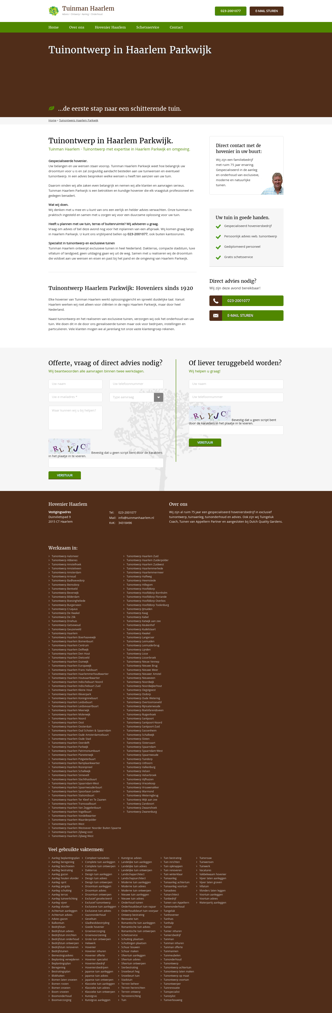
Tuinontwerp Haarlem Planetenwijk (72, 755)
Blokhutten (58, 976)
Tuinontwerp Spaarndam (141, 747)
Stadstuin (126, 980)
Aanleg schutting (62, 891)
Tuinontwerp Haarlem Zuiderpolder (148, 560)
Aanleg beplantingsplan (66, 858)
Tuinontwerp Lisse (137, 654)
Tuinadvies (170, 891)
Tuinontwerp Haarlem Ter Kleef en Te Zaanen (79, 800)
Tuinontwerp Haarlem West (68, 824)
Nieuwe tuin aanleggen (135, 895)
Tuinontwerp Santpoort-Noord (144, 723)
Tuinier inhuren (173, 931)
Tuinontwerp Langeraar (140, 638)
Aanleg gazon (60, 874)
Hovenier (90, 947)
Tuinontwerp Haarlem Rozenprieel (72, 767)
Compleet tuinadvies (97, 858)
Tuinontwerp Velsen (138, 771)
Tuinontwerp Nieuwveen (141, 678)
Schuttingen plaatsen (133, 943)
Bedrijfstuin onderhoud (65, 939)
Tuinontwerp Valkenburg (141, 767)
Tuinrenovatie (172, 988)
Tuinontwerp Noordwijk (140, 682)
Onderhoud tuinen (132, 903)
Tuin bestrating (172, 858)
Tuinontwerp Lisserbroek (141, 658)
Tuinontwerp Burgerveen (66, 605)
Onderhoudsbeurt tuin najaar (138, 907)
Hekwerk (90, 943)
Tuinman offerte (173, 947)
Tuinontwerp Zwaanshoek (142, 808)
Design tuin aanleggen (98, 874)
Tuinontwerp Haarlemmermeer (145, 573)
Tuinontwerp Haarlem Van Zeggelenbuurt (76, 808)
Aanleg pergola (61, 886)
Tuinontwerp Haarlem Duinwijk (70, 662)
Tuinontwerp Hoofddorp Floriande (147, 597)
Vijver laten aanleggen (212, 878)
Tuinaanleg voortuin (175, 886)
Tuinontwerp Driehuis (64, 621)
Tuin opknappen (173, 866)
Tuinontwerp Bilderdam (65, 597)
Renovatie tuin (129, 919)
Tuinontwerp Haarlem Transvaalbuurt (74, 804)
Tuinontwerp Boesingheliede (68, 601)
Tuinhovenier (171, 915)
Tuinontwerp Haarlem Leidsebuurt (72, 702)
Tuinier (168, 927)
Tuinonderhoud (172, 960)
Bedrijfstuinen (60, 951)
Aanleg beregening (63, 862)
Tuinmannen (171, 951)
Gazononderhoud (95, 915)
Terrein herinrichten (133, 988)
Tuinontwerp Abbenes (64, 560)
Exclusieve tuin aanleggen (100, 907)
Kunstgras (91, 996)
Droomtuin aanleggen (98, 886)
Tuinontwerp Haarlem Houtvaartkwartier (76, 678)
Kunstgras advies (131, 858)
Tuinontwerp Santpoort (140, 719)
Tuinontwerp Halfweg (139, 577)
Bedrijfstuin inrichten (64, 935)
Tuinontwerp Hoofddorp (141, 589)
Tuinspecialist (172, 992)
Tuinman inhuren (174, 943)
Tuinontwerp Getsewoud (66, 625)
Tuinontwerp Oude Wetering (143, 698)
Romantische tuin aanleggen (138, 923)
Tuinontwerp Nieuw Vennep (143, 662)
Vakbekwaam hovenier (212, 874)
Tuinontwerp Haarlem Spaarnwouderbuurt (77, 788)
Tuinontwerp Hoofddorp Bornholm (147, 593)
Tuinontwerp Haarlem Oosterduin (71, 727)
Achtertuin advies (62, 915)
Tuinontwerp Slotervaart (141, 743)
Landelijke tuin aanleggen (136, 862)
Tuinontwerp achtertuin (177, 968)
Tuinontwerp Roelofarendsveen (145, 710)
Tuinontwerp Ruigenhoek (141, 715)
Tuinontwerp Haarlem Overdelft (70, 743)
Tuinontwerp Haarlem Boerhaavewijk (74, 638)
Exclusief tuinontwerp (98, 903)
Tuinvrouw (205, 858)
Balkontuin (58, 923)
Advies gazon (60, 919)
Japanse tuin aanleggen (99, 972)
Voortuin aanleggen (211, 895)
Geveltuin (90, 919)
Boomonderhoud (62, 996)
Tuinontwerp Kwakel (138, 634)
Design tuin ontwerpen (98, 882)
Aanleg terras (60, 895)
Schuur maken (129, 951)
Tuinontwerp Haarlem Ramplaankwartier (76, 763)
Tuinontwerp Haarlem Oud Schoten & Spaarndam (81, 731)
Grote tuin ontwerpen (98, 939)
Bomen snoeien (61, 988)
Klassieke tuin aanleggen (100, 984)
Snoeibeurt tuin (130, 976)
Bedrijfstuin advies (63, 931)
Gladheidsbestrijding (97, 923)
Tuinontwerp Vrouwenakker (143, 788)
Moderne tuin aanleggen (136, 882)
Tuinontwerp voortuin (176, 980)
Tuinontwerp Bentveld (64, 589)
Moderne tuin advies (133, 886)
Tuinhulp (169, 923)
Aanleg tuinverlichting (64, 899)
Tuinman (169, 939)
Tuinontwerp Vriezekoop (141, 784)
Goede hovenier (94, 927)
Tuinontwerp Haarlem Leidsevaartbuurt (75, 706)
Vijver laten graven (210, 882)
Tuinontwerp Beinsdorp (65, 585)
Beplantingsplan (61, 964)
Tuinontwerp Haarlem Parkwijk (70, 747)
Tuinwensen (206, 862)
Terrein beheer (130, 984)
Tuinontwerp (171, 964)
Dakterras (91, 870)
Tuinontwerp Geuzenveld (66, 629)
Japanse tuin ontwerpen (99, 980)
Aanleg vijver (59, 903)
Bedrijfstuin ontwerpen (65, 943)
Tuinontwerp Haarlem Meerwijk (70, 710)
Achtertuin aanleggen (64, 911)
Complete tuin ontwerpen (100, 866)
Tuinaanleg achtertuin (177, 882)
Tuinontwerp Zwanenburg (142, 812)
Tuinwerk (204, 866)
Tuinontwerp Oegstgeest (141, 690)
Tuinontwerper (172, 984)
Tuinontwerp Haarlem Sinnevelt (70, 775)
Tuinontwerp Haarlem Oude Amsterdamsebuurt (80, 735)
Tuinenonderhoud (174, 907)
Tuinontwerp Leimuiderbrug (143, 646)
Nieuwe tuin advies (132, 899)
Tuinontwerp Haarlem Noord (69, 719)
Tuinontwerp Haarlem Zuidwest (145, 565)
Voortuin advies (208, 899)
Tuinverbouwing (173, 1000)
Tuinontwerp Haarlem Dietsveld (70, 658)
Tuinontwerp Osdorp (139, 694)
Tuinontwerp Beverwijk (65, 593)
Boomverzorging (61, 1000)
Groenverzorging (95, 931)
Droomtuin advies (95, 891)
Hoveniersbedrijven (96, 968)
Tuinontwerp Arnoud (64, 577)
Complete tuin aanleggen (100, 862)
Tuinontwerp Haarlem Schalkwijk (71, 771)
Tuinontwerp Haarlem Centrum (70, 646)
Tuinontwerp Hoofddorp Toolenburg (148, 605)
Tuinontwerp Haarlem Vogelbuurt (71, 812)
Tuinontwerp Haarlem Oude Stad (71, 739)
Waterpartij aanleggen (212, 903)
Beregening (58, 968)
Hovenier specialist (96, 960)
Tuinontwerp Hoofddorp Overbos (146, 601)
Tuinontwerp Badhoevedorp (68, 581)
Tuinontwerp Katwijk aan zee (144, 621)
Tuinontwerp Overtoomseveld (144, 702)
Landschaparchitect (132, 874)
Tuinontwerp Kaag (137, 613)
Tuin (123, 1000)
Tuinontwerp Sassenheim (141, 731)
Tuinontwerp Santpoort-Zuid (143, 727)
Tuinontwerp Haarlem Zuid (142, 556)
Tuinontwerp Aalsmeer (65, 556)
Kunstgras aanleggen (97, 1000)
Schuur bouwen (130, 947)
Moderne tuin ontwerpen (136, 891)
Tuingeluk (169, 911)
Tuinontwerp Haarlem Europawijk (71, 666)
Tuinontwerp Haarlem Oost (68, 723)
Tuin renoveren (173, 870)
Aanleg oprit (59, 882)
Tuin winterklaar (173, 874)
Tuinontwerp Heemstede (141, 581)
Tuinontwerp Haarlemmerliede (145, 569)
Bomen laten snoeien (64, 980)
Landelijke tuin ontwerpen (136, 870)
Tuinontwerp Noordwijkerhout (144, 686)
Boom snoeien (60, 992)
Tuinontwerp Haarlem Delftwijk (70, 650)
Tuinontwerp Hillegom (140, 585)
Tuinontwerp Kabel (138, 617)
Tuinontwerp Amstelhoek (66, 565)
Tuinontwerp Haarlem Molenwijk (71, 715)
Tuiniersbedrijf (172, 935)
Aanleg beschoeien (63, 866)
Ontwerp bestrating (132, 915)
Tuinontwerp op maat (176, 976)
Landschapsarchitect (133, 878)
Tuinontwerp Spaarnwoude (142, 755)
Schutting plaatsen (132, 939)
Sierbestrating (129, 968)
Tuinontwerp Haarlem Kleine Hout (72, 690)
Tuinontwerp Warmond (140, 792)
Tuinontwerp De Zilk (63, 617)
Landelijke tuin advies (134, 866)
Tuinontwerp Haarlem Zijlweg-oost (72, 832)
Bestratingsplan (61, 972)
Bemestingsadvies (62, 956)
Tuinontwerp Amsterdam (66, 573)
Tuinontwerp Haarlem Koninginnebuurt (75, 698)
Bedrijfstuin (58, 927)
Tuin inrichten (172, 862)
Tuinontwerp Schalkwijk (140, 735)
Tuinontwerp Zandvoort (140, 804)
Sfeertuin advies (131, 960)
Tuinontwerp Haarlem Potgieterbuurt (73, 759)
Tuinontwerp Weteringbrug (142, 796)
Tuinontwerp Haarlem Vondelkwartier (74, 816)
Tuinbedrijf (170, 899)
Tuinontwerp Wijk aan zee (142, 800)
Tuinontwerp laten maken (179, 972)
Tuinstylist (169, 996)
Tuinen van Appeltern (176, 903)
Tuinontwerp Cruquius (65, 609)
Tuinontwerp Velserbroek (141, 775)
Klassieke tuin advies (97, 988)
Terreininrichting (131, 996)
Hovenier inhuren (95, 951)
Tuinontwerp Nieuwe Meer (142, 670)
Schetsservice (129, 935)
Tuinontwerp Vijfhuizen (140, 780)
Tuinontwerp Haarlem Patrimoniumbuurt (76, 751)
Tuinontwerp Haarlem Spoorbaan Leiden (76, 792)
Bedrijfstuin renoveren (65, 947)
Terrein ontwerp (130, 992)
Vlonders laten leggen (212, 891)
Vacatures (205, 870)
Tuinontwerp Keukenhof (141, 625)
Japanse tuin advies (96, 976)
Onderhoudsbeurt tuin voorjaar (139, 911)
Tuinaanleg (170, 878)
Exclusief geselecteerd (98, 899)
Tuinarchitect (171, 895)
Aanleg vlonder (61, 907)
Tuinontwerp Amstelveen (66, 569)
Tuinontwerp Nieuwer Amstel (144, 674)
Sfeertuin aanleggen (133, 956)
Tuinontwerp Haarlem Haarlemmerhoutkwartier (80, 674)
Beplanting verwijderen (65, 960)
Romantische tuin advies (135, 927)
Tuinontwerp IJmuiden (139, 609)
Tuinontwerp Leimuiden (140, 642)
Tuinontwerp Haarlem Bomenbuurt (72, 642)
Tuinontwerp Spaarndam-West (145, 751)
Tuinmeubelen (172, 956)
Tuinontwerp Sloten (138, 739)
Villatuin (204, 886)
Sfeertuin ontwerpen (133, 964)
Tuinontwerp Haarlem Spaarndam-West (75, 784)
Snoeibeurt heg (130, 972)
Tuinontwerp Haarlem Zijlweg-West (72, 836)
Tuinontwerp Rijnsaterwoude (143, 706)
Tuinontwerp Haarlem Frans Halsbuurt (74, 670)
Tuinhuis (168, 919)
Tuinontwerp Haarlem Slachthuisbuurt (74, 780)
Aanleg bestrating (62, 870)
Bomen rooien (60, 984)
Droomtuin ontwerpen (98, 895)
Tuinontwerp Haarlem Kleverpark (71, 694)
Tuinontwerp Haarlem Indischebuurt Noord (77, 682)
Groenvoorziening (95, 935)
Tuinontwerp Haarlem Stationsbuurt (73, 796)
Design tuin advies (96, 878)
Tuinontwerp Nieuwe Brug (142, 666)
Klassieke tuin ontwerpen (100, 992)
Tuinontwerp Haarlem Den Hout (71, 654)
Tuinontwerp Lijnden (139, 650)
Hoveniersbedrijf (95, 964)
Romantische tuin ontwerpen (138, 931)
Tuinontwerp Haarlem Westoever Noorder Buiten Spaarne (86, 828)
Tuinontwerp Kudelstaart (141, 629)
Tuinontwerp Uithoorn (139, 763)
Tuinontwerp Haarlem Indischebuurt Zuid (76, 686)
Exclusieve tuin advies (98, 911)
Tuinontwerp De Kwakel (66, 613)
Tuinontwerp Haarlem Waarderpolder (74, 820)
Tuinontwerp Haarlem (64, 634)
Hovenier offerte (95, 956)
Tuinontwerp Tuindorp (139, 759)
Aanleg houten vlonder (65, 878)
